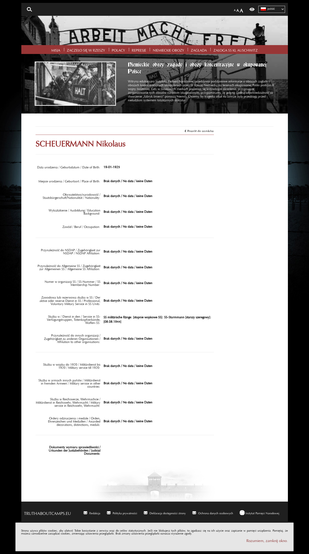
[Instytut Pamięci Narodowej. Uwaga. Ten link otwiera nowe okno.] (259, 512)
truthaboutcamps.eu (47, 512)
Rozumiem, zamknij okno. (267, 539)
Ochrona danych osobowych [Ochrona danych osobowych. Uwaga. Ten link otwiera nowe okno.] (215, 512)
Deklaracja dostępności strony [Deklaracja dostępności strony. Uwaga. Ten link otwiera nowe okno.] (168, 512)
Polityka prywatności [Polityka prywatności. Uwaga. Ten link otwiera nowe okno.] (125, 512)
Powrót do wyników (200, 130)
